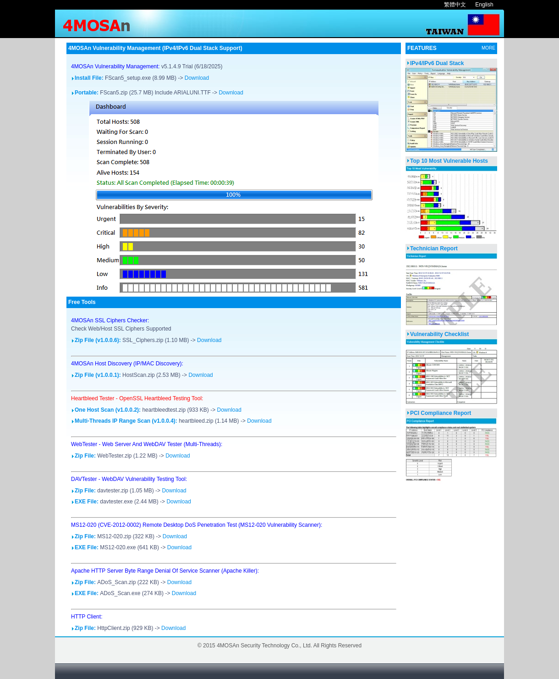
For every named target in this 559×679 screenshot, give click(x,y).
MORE (488, 47)
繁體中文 (455, 4)
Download (197, 78)
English (484, 4)
